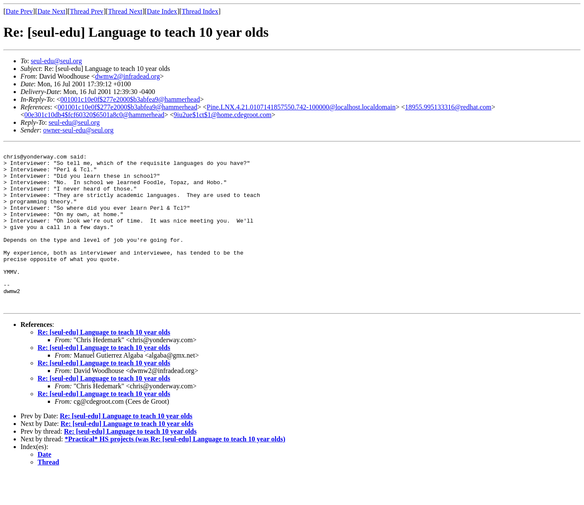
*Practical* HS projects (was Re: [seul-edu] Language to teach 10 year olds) (175, 471)
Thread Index (200, 11)
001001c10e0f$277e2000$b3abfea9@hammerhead (130, 99)
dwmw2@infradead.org (127, 76)
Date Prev (19, 11)
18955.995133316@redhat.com (448, 107)
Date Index (162, 11)
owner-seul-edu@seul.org (78, 130)
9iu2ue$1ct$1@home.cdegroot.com (223, 114)
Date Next (51, 11)
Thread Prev (86, 11)
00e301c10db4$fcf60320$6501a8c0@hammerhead (94, 114)
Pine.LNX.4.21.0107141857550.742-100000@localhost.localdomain (301, 107)
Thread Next (125, 11)
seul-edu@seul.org (56, 61)
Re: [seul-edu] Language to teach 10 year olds (104, 364)
